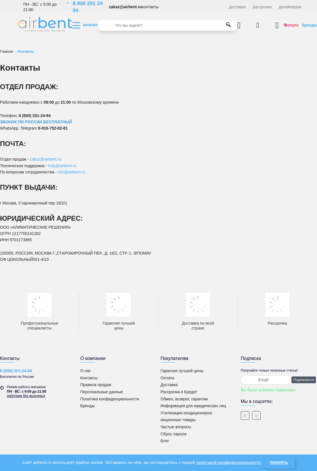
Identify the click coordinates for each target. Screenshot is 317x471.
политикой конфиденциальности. (229, 462)
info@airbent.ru (71, 172)
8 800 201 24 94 (85, 7)
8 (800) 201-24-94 (16, 370)
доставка (237, 7)
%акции (291, 25)
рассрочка (262, 7)
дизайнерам (290, 7)
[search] (167, 25)
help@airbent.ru (62, 165)
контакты (150, 7)
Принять (279, 462)
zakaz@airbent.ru (125, 7)
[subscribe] (279, 379)
